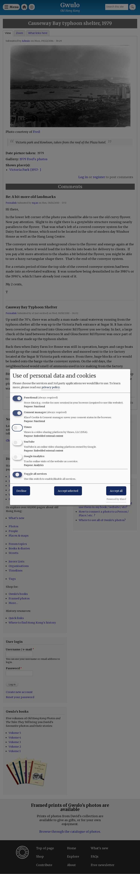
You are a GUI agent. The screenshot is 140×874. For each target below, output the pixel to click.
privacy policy (51, 387)
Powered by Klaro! (116, 499)
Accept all (116, 491)
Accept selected (68, 491)
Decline (21, 491)
